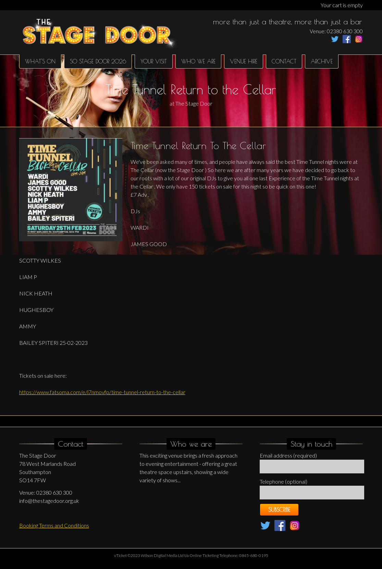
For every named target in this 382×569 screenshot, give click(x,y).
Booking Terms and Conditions (54, 525)
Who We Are (198, 61)
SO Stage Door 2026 (98, 61)
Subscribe (279, 510)
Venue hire (243, 61)
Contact (284, 61)
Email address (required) (288, 455)
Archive (322, 61)
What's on (40, 61)
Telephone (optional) (283, 481)
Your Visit (153, 61)
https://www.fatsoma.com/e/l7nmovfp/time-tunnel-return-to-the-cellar (102, 392)
